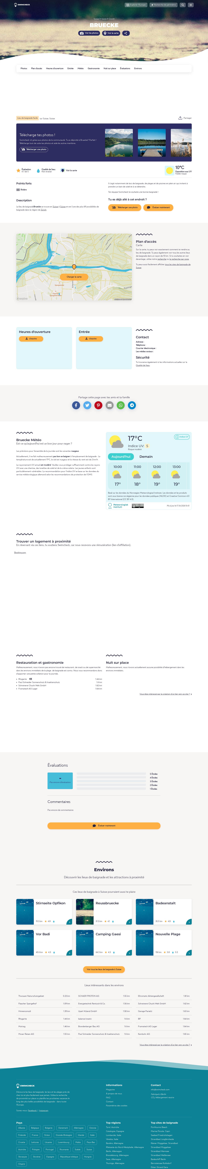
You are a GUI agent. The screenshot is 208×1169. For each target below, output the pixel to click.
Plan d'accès (36, 69)
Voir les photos (89, 33)
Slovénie (36, 1157)
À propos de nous (114, 1094)
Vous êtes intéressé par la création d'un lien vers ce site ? (165, 694)
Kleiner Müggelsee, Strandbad (164, 1143)
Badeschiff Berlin (158, 1159)
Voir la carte (111, 33)
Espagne (50, 1157)
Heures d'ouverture (54, 69)
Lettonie (35, 1142)
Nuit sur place (110, 69)
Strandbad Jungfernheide (162, 1139)
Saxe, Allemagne (113, 1159)
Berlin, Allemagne (114, 1151)
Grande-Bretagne (64, 1135)
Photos (24, 69)
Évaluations (125, 69)
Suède (77, 1150)
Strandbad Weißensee (160, 1155)
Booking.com (20, 553)
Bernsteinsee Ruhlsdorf (161, 1163)
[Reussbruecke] (85, 902)
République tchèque (69, 1157)
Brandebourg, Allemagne (117, 1155)
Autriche (22, 1150)
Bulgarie (48, 1128)
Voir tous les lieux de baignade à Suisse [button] (104, 969)
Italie (92, 1135)
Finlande (22, 1135)
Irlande (81, 1135)
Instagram (43, 1111)
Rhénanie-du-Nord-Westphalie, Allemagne (125, 1147)
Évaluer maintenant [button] (158, 207)
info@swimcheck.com (160, 1090)
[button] (136, 5)
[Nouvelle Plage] (144, 933)
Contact (109, 1102)
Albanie (21, 1128)
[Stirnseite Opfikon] (25, 902)
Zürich (112, 19)
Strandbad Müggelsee (161, 1147)
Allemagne (78, 1128)
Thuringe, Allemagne (115, 1163)
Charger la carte (74, 277)
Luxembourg (63, 1142)
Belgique (35, 1128)
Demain (146, 457)
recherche (161, 259)
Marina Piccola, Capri (160, 1131)
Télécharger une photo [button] (125, 207)
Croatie (21, 1142)
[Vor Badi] (25, 933)
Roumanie (64, 1150)
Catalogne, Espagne (115, 1131)
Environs (138, 69)
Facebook (32, 1111)
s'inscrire (31, 338)
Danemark (63, 1128)
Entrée (70, 69)
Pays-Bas (91, 1142)
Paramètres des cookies (116, 1106)
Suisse (96, 19)
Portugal (50, 1150)
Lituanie (48, 1142)
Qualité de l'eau (143, 365)
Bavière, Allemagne (114, 1143)
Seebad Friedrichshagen (161, 1135)
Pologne (36, 1150)
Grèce (47, 1135)
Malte (78, 1142)
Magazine (110, 1090)
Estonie (93, 1128)
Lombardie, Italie (113, 1135)
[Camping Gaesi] (85, 933)
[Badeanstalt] (144, 902)
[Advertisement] (96, 94)
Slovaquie (22, 1157)
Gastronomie (93, 69)
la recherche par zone (179, 259)
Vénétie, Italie (112, 1139)
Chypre (21, 1164)
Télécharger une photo (33, 149)
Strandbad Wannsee (160, 1151)
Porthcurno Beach (159, 1127)
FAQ (108, 1098)
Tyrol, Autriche (112, 1127)
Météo (81, 69)
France (35, 1135)
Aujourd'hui (120, 457)
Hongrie (87, 1157)
